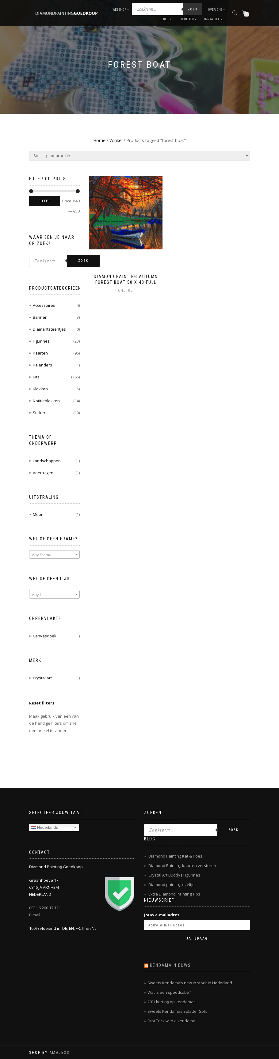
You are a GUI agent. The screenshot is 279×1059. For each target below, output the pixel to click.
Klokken (40, 389)
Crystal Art (42, 678)
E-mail (34, 915)
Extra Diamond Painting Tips (174, 894)
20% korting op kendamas (171, 1002)
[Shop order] (139, 156)
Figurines (41, 341)
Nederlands (44, 827)
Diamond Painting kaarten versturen (182, 865)
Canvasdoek (44, 636)
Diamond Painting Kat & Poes (175, 856)
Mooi (37, 514)
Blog (167, 19)
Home (99, 140)
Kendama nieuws (170, 965)
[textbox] (54, 554)
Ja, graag (197, 939)
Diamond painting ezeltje (171, 884)
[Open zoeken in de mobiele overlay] (167, 9)
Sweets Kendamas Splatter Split (177, 1011)
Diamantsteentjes (49, 329)
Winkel (115, 140)
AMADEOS (59, 1052)
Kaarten (40, 353)
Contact (187, 19)
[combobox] (54, 554)
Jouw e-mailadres (161, 915)
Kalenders (42, 365)
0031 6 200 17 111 (45, 908)
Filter (44, 201)
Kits (36, 377)
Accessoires (44, 305)
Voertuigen (43, 472)
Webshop (119, 10)
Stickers (40, 412)
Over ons (215, 10)
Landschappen (47, 461)
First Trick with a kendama (171, 1020)
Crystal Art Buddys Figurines (174, 875)
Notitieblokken (46, 401)
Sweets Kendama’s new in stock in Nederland (189, 983)
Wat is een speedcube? (169, 992)
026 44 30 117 (213, 19)
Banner (40, 317)
